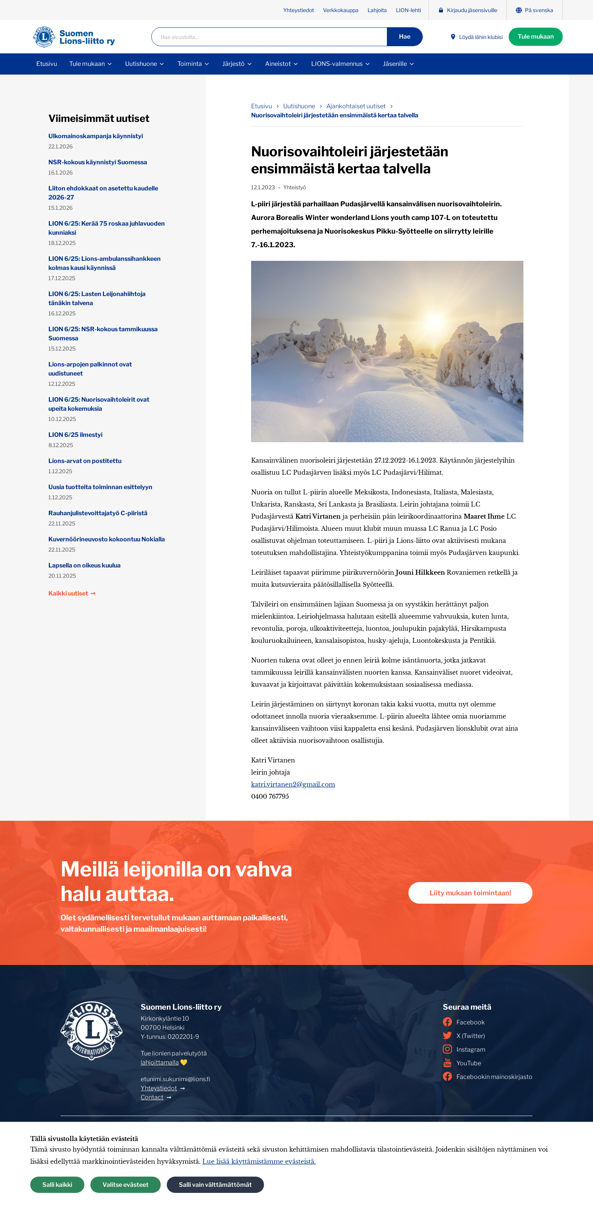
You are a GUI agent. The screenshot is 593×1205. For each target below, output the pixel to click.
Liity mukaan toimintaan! (470, 893)
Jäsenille (395, 63)
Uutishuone (141, 63)
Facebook (464, 1021)
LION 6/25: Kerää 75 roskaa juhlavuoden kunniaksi (106, 228)
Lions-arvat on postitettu (84, 461)
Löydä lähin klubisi (476, 37)
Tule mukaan (536, 36)
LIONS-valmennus (337, 63)
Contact (152, 1097)
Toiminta (189, 63)
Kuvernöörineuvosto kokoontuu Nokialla (106, 539)
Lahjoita (377, 10)
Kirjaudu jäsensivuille (467, 10)
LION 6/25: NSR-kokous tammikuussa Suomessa (103, 334)
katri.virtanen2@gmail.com (293, 784)
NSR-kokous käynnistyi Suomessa (97, 162)
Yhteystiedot (298, 10)
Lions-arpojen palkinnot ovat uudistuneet (90, 369)
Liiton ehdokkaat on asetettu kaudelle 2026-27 (103, 193)
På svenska (534, 10)
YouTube (462, 1062)
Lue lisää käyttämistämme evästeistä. (259, 1161)
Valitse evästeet (125, 1184)
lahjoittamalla (160, 1062)
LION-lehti (408, 10)
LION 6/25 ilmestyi (75, 434)
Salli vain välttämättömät (215, 1184)
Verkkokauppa (341, 10)
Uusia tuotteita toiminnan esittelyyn (100, 487)
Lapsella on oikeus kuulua (84, 565)
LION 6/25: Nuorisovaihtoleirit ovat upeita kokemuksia (98, 404)
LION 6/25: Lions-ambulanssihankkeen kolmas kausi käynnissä (104, 263)
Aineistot (278, 63)
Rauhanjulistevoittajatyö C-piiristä (97, 513)
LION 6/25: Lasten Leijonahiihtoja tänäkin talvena (97, 298)
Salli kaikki (57, 1184)
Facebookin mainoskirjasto (487, 1076)
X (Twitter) (464, 1035)
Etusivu (46, 63)
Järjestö (233, 63)
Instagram (464, 1049)
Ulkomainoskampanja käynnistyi (95, 136)
